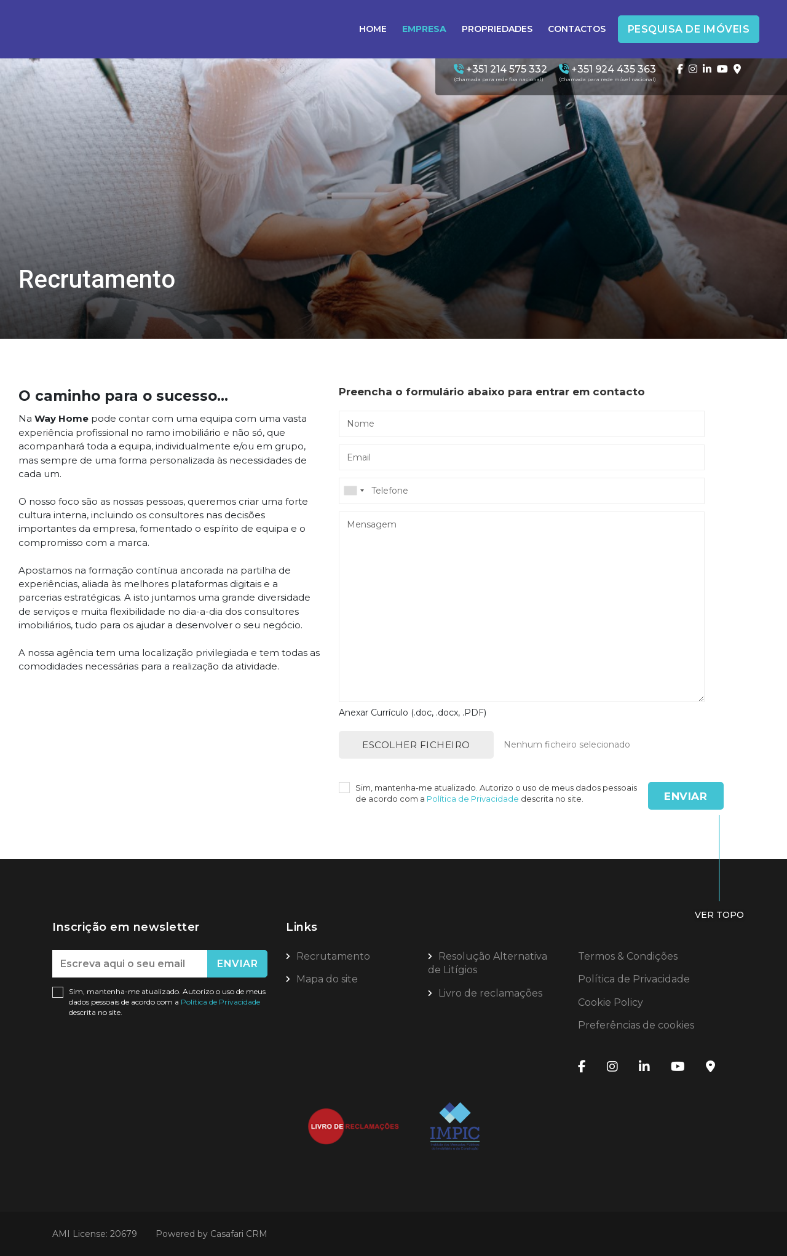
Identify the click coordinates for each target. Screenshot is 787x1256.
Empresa (424, 28)
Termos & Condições (628, 956)
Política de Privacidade (474, 799)
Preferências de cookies (636, 1025)
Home (373, 28)
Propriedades (497, 28)
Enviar (685, 796)
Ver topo (719, 914)
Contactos (577, 28)
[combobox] (521, 490)
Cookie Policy (610, 1002)
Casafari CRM (238, 1233)
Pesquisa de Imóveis (689, 29)
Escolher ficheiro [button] (416, 745)
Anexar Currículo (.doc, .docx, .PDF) (412, 712)
